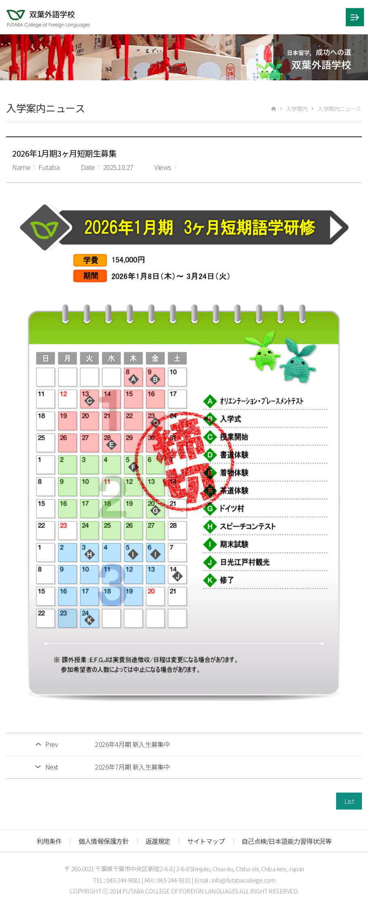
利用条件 (49, 841)
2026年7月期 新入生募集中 (132, 767)
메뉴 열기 (355, 17)
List (349, 801)
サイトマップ (206, 841)
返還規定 (157, 841)
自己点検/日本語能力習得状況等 (287, 841)
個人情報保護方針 (103, 841)
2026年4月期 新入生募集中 (132, 744)
